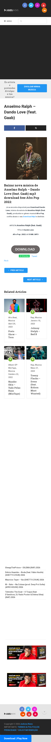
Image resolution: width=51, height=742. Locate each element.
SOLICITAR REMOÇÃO (28, 730)
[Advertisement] (25, 51)
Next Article (35, 280)
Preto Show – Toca (12, 334)
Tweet (34, 256)
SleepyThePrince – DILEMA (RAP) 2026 (22, 568)
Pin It (6, 261)
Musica (11, 321)
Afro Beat (12, 317)
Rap (32, 317)
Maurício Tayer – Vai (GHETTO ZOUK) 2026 (24, 580)
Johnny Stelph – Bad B (35, 331)
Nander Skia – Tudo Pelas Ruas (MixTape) (14, 387)
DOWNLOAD (25, 249)
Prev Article (16, 270)
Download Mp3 (29, 217)
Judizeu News (26, 724)
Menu (9, 21)
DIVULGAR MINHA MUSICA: (32, 88)
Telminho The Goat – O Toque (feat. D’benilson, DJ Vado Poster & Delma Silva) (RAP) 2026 (24, 594)
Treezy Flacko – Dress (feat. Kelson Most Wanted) (35, 384)
